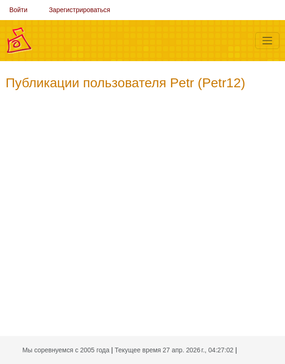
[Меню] (267, 40)
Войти (18, 10)
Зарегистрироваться (79, 10)
